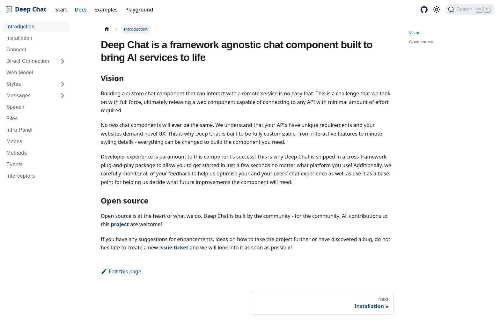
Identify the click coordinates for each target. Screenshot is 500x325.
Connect (16, 49)
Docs (80, 9)
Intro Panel (19, 130)
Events (14, 164)
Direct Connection (27, 61)
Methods (16, 153)
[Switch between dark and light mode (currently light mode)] (436, 9)
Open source (421, 42)
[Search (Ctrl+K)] (470, 9)
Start (61, 9)
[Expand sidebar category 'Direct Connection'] (62, 61)
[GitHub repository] (424, 9)
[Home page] (107, 29)
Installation (19, 38)
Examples (106, 9)
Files (12, 118)
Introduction (20, 26)
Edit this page (121, 271)
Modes (14, 141)
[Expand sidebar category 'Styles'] (62, 84)
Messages (18, 95)
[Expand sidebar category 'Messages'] (62, 96)
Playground (139, 9)
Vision (415, 32)
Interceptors (20, 176)
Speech (15, 107)
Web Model (19, 72)
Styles (13, 84)
